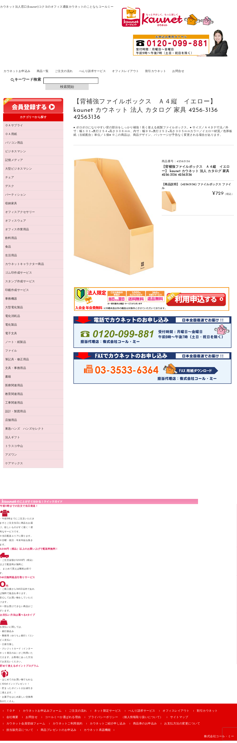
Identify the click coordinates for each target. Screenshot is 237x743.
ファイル (11, 353)
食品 (8, 249)
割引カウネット (190, 73)
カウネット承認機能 (97, 732)
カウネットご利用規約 (68, 726)
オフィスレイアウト (154, 73)
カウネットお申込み (23, 73)
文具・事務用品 (15, 370)
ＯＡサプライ (14, 127)
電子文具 (11, 335)
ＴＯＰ (10, 713)
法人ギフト (12, 439)
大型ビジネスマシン (18, 171)
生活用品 (11, 257)
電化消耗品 (12, 318)
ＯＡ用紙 (11, 136)
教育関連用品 (14, 396)
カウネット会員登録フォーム (25, 726)
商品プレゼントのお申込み (59, 732)
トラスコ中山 (14, 448)
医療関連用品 (14, 387)
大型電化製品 (14, 309)
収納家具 (11, 205)
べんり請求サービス (114, 73)
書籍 (8, 379)
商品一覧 (54, 73)
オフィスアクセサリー (20, 214)
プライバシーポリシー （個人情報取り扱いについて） (125, 719)
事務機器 (11, 301)
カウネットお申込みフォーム (42, 713)
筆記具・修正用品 (17, 361)
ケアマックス (14, 465)
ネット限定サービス (107, 713)
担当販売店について (19, 732)
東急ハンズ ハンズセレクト (24, 431)
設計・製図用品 (15, 413)
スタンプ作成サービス (20, 283)
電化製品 (11, 327)
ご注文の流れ (79, 73)
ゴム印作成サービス (18, 275)
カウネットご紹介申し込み (108, 726)
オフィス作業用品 (17, 231)
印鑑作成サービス (17, 292)
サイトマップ (179, 719)
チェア (9, 179)
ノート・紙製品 (15, 344)
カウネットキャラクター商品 (24, 266)
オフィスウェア (15, 223)
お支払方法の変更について (182, 726)
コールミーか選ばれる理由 (63, 719)
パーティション (15, 197)
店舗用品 (11, 422)
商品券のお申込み (145, 726)
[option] (113, 219)
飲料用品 (11, 240)
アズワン (11, 457)
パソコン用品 (14, 145)
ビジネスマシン (15, 153)
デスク (9, 188)
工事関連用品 (14, 405)
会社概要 (12, 719)
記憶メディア (14, 162)
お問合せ (218, 73)
